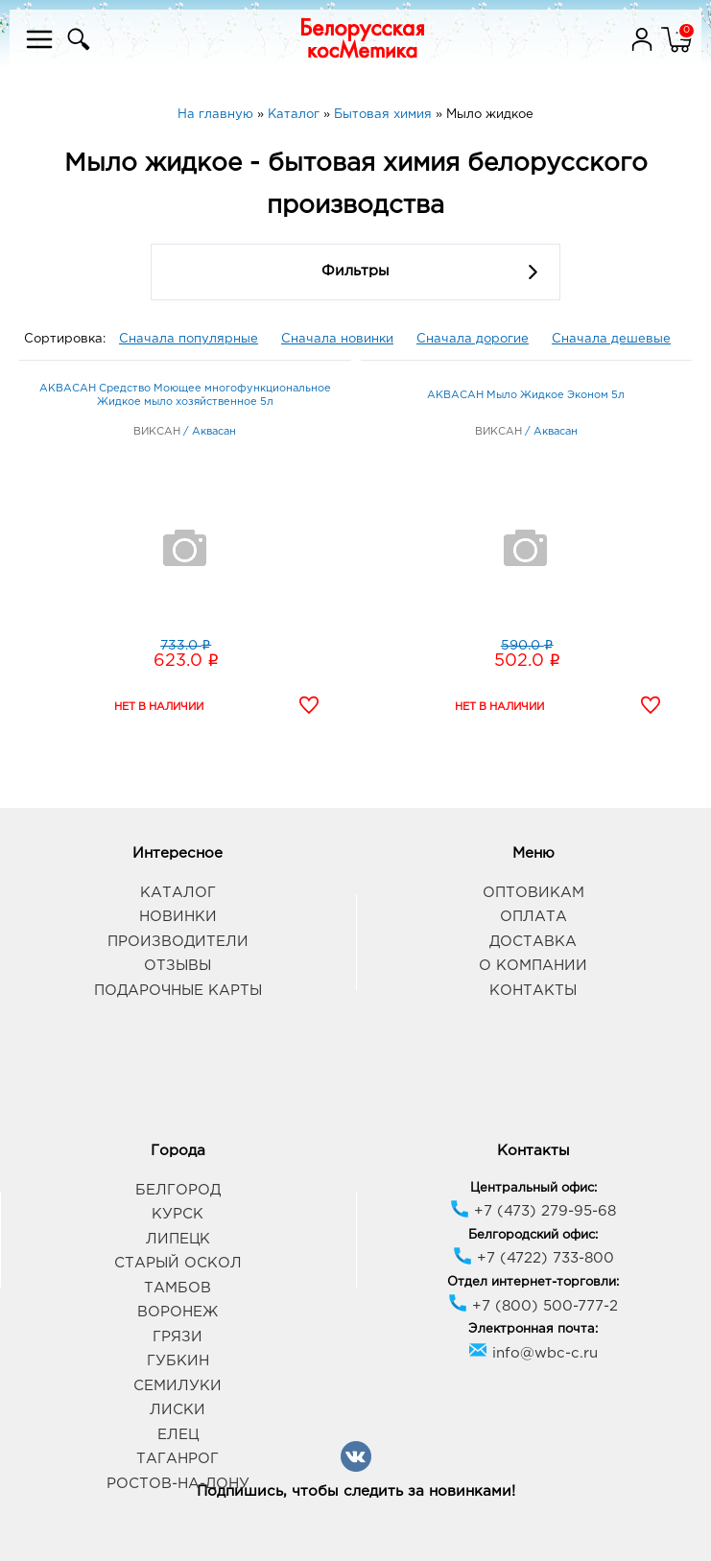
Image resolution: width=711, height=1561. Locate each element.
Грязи (177, 1337)
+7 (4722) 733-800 (533, 1258)
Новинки (178, 917)
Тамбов (177, 1288)
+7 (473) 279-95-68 (533, 1211)
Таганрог (177, 1459)
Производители (178, 941)
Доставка (533, 941)
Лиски (177, 1410)
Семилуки (177, 1386)
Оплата (533, 917)
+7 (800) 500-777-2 (533, 1306)
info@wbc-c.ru (533, 1353)
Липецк (178, 1239)
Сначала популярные (188, 339)
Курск (177, 1214)
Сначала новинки (337, 339)
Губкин (178, 1361)
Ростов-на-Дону (178, 1484)
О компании (533, 965)
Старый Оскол (178, 1263)
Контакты (533, 990)
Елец (178, 1435)
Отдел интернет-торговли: (533, 1282)
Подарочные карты (178, 990)
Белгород (178, 1190)
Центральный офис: (533, 1188)
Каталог (178, 893)
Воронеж (177, 1312)
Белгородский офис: (533, 1235)
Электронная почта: (533, 1329)
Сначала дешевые (611, 339)
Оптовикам (533, 893)
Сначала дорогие (472, 339)
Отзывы (177, 965)
